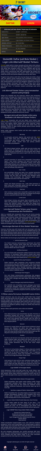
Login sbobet (4, 120)
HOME (5, 448)
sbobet (38, 137)
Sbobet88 (3, 65)
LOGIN (30, 23)
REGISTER (15, 448)
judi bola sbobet (32, 257)
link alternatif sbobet (30, 222)
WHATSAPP (25, 448)
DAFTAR (10, 23)
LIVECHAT (35, 448)
